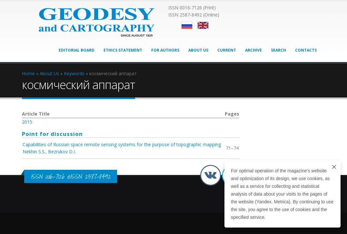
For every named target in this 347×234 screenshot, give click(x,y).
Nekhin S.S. (34, 151)
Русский (187, 25)
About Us (198, 50)
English (203, 25)
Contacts (306, 50)
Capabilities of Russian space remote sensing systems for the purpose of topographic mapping (122, 144)
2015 (27, 122)
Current (226, 50)
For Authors (165, 50)
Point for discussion (52, 133)
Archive (253, 50)
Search (278, 50)
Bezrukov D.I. (62, 151)
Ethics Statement (123, 50)
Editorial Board (76, 50)
